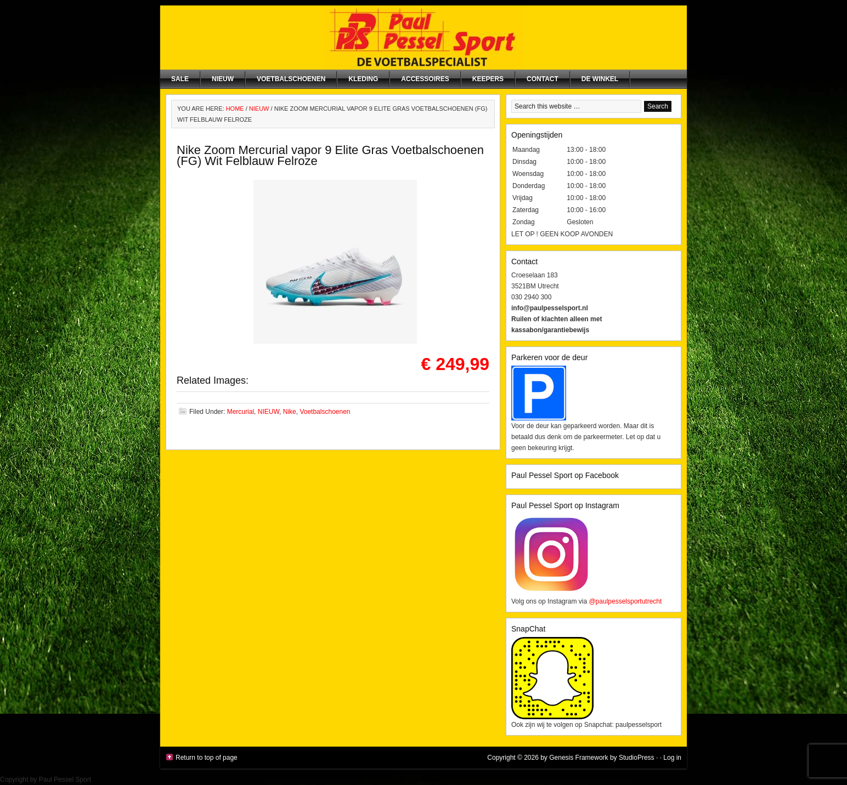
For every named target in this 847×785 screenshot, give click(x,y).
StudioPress (636, 757)
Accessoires (425, 79)
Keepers (488, 79)
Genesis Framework (578, 757)
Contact (542, 79)
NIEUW (223, 79)
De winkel (599, 79)
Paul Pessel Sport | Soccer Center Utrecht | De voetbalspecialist (423, 37)
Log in (672, 757)
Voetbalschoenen (291, 79)
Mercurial (240, 412)
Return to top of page (207, 757)
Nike (289, 412)
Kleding (363, 79)
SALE (180, 79)
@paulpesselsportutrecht (625, 601)
